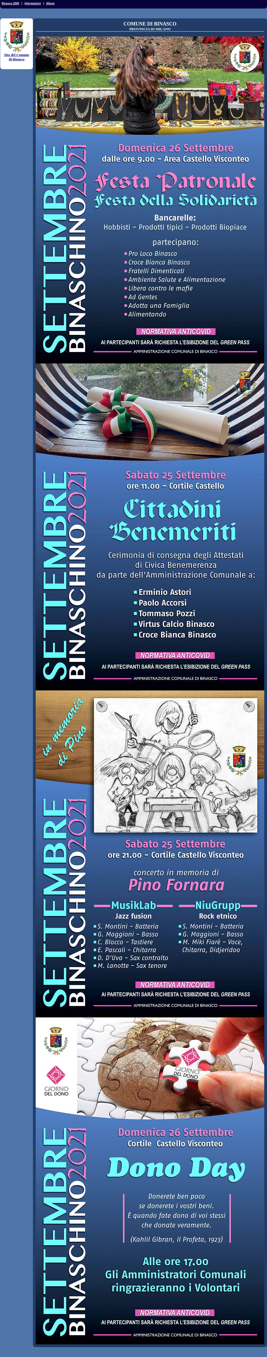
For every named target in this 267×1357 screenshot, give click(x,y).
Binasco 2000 (10, 3)
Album (50, 3)
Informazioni (32, 3)
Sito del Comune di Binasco (16, 55)
